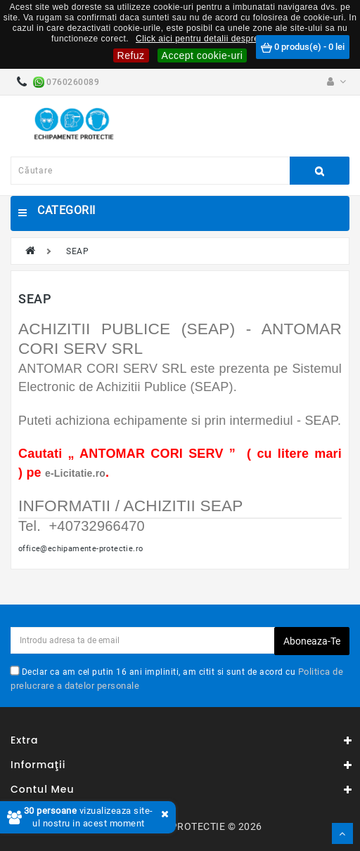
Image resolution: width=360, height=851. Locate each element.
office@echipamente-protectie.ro (80, 548)
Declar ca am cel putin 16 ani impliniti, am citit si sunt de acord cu (177, 678)
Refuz (131, 55)
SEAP (77, 251)
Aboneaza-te (311, 641)
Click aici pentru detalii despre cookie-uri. (220, 39)
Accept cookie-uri (202, 55)
